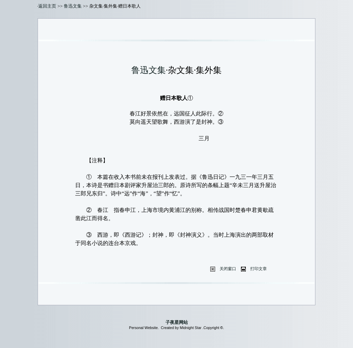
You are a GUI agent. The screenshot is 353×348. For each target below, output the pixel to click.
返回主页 (47, 6)
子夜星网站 (176, 322)
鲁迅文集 (73, 6)
